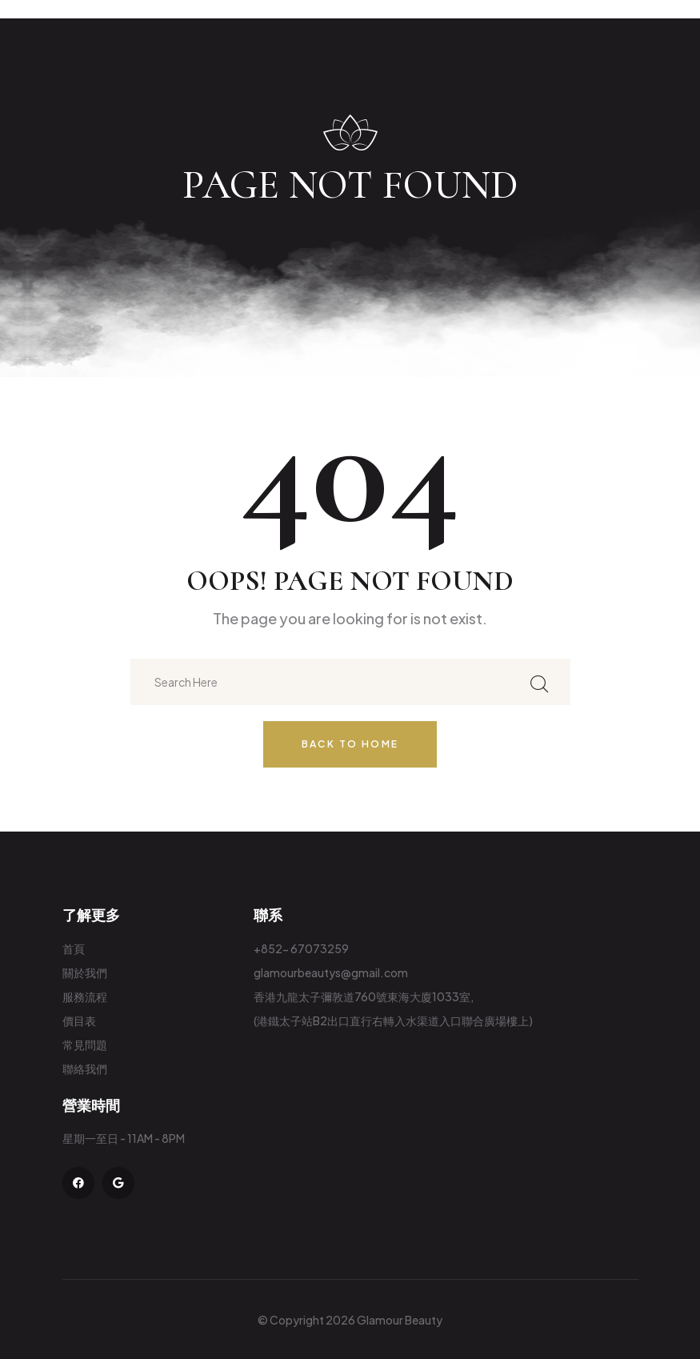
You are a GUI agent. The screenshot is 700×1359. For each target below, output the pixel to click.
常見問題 (84, 1044)
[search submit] (539, 682)
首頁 (73, 948)
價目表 (79, 1020)
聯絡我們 (84, 1068)
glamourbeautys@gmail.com (331, 972)
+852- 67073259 (301, 948)
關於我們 (84, 972)
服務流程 (84, 996)
